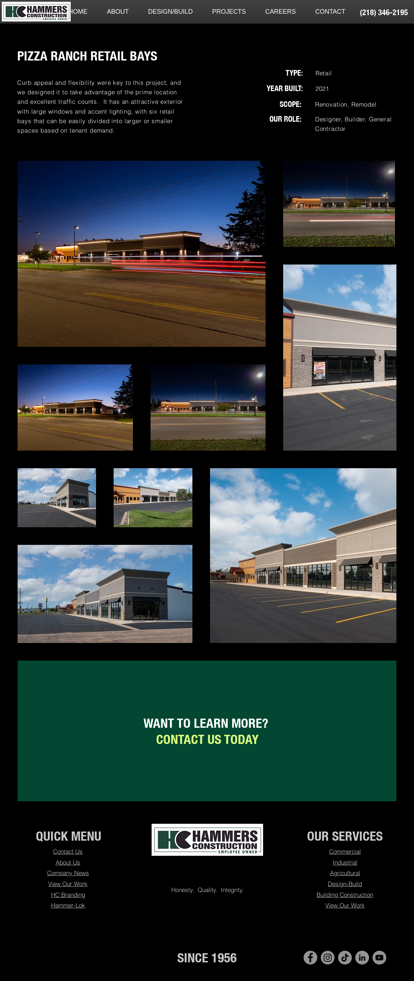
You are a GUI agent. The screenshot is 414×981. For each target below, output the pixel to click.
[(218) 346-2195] (384, 12)
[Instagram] (328, 957)
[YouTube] (379, 957)
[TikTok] (345, 957)
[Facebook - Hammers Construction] (310, 957)
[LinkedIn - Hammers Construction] (362, 957)
